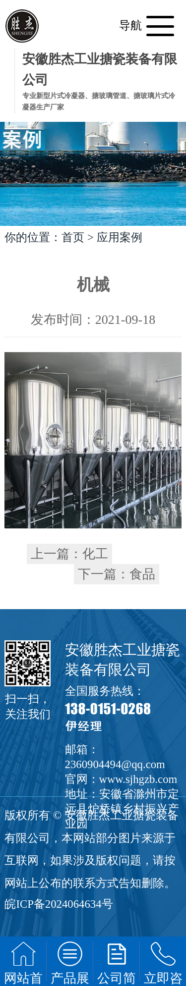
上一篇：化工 (69, 554)
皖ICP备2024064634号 (58, 904)
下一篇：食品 (116, 574)
